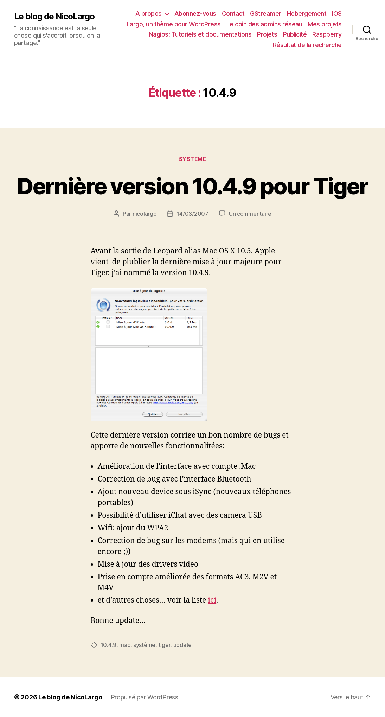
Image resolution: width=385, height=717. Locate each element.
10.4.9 (108, 644)
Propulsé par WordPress (144, 697)
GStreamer (265, 13)
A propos (148, 13)
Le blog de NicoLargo (54, 16)
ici (212, 600)
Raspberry (327, 34)
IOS (337, 13)
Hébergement (307, 13)
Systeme (192, 159)
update (182, 644)
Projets (267, 34)
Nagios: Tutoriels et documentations (200, 34)
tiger (165, 644)
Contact (233, 13)
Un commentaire (250, 213)
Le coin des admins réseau (264, 24)
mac (124, 644)
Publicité (295, 34)
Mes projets (325, 24)
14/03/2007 (192, 213)
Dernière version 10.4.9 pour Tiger (192, 186)
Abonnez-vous (195, 13)
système (144, 644)
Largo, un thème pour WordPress (174, 24)
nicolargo (145, 213)
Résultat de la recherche (307, 45)
